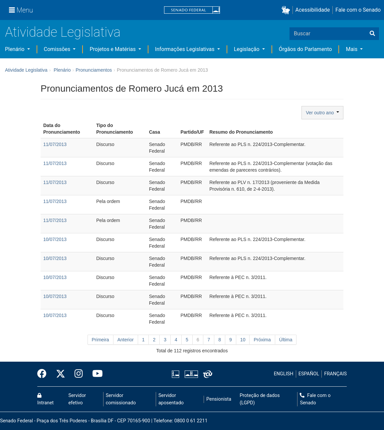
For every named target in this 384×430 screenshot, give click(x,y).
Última (285, 339)
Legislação (247, 49)
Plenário (15, 49)
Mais (352, 49)
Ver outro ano (322, 112)
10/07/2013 (55, 239)
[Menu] (21, 10)
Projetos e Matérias (113, 49)
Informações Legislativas (185, 49)
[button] (287, 10)
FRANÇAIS (335, 374)
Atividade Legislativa (62, 32)
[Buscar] (372, 34)
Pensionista (218, 399)
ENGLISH (283, 374)
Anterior (125, 339)
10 (243, 339)
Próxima (262, 339)
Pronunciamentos (94, 70)
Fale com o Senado (358, 10)
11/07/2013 (55, 144)
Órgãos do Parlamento (305, 49)
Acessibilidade (312, 10)
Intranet (45, 399)
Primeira (100, 339)
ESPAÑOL (308, 374)
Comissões (58, 49)
